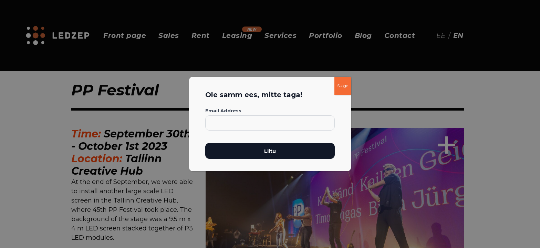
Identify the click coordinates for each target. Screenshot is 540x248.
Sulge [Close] (342, 85)
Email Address (223, 110)
